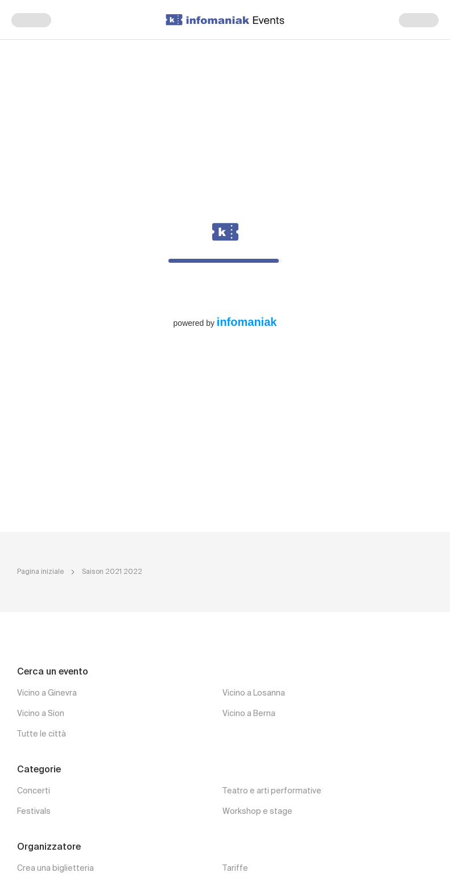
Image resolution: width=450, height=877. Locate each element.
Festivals (34, 812)
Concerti (33, 791)
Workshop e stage (257, 812)
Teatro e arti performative (271, 791)
